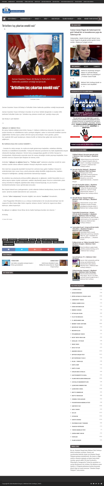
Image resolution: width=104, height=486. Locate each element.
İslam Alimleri (76, 440)
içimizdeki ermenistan (79, 385)
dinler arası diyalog (78, 371)
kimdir (38, 242)
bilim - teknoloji (77, 361)
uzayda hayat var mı (78, 433)
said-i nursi (76, 409)
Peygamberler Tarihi (78, 334)
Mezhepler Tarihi (77, 327)
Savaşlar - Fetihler (78, 341)
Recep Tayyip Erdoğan (78, 337)
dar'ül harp (75, 365)
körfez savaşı (47, 242)
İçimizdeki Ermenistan (46, 1)
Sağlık (79, 19)
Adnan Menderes (77, 293)
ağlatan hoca (13, 239)
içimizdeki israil (77, 389)
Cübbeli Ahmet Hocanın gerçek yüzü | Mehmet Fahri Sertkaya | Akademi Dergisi (85, 156)
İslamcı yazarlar (68, 19)
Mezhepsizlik (76, 330)
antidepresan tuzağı (79, 358)
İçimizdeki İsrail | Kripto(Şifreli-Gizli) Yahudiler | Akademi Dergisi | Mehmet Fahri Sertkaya (85, 228)
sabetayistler (76, 406)
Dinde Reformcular (78, 306)
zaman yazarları (8, 244)
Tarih (45, 19)
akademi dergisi (77, 351)
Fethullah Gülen (8, 242)
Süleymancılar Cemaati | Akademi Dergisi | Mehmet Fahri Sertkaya (84, 271)
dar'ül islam (76, 368)
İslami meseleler (25, 19)
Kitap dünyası (12, 19)
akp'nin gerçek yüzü (78, 354)
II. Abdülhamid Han (78, 320)
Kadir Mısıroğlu (19, 1)
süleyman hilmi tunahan (80, 423)
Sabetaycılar (55, 19)
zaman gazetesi (58, 242)
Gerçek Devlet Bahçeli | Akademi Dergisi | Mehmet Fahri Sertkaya (84, 170)
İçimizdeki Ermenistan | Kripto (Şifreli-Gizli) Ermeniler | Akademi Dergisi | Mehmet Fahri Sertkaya (84, 214)
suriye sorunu (76, 419)
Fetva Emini (4, 1)
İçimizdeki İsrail (56, 1)
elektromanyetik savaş (79, 375)
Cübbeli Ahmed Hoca (78, 303)
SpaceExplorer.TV (78, 1)
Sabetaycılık (37, 1)
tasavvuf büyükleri (78, 426)
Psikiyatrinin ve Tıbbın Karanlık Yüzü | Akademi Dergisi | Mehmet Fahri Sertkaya (85, 243)
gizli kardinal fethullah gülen (25, 242)
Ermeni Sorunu (76, 310)
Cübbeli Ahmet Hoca (29, 1)
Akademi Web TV (11, 1)
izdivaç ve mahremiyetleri (80, 382)
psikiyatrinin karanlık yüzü (81, 402)
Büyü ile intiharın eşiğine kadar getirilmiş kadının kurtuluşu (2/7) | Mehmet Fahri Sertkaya (89, 249)
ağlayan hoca (23, 239)
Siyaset (37, 19)
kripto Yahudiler (77, 395)
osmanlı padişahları (78, 399)
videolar (74, 437)
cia (39, 239)
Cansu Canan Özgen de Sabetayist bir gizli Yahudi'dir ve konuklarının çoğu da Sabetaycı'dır (86, 32)
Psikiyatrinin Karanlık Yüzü (67, 1)
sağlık (74, 413)
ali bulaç (32, 239)
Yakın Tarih (75, 344)
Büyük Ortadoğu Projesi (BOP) (81, 296)
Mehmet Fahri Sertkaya (88, 1)
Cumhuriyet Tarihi (78, 299)
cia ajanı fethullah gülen (49, 239)
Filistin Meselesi (77, 317)
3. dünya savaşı (76, 289)
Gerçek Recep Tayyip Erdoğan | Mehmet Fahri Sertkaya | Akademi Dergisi (84, 199)
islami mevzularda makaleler (81, 378)
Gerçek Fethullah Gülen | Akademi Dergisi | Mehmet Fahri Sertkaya (84, 185)
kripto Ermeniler (77, 392)
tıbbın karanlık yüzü (78, 430)
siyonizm (75, 416)
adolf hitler (76, 347)
